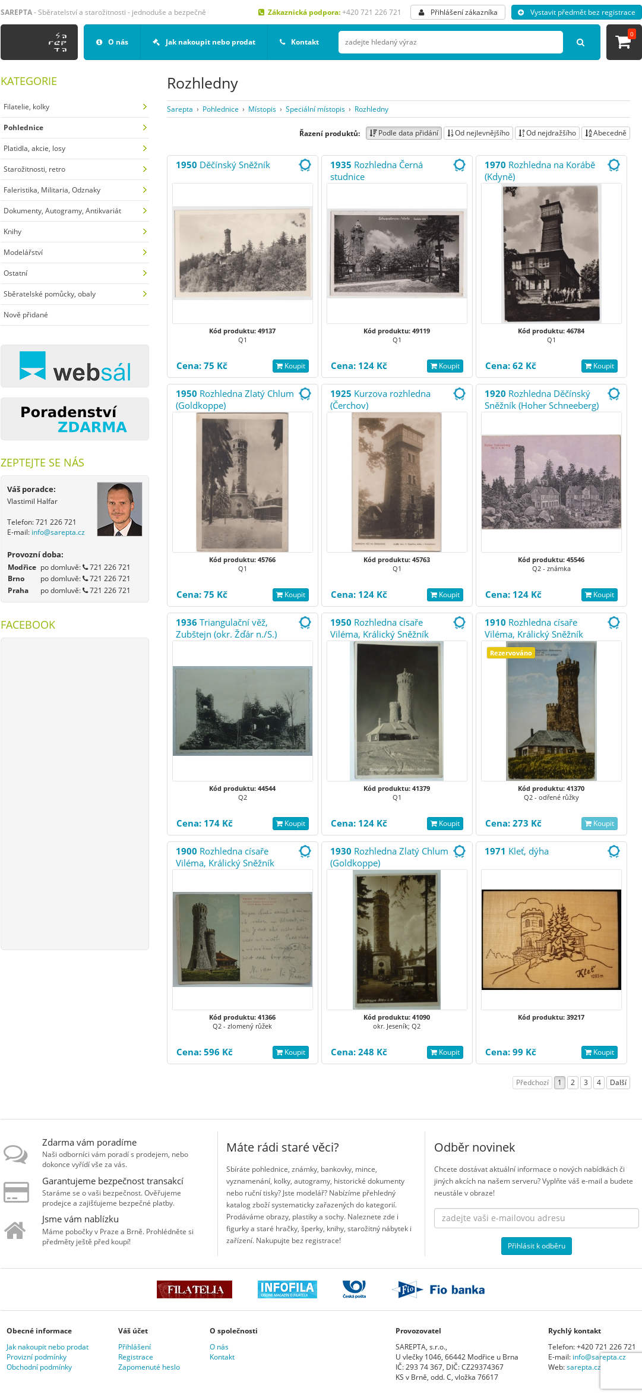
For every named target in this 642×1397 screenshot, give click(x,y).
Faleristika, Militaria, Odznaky (52, 190)
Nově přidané (26, 315)
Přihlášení (134, 1347)
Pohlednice (221, 109)
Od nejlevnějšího (478, 133)
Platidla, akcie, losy (34, 148)
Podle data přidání (403, 133)
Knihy (12, 231)
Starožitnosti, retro (34, 169)
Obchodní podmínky (39, 1367)
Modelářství (23, 252)
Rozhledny (371, 109)
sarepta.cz (584, 1367)
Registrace (135, 1357)
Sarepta (180, 109)
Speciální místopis (315, 109)
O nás (112, 42)
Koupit (290, 366)
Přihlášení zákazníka (458, 12)
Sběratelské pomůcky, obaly (50, 294)
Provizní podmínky (37, 1357)
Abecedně (606, 133)
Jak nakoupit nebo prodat (204, 42)
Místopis (262, 109)
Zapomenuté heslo (149, 1367)
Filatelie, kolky (26, 107)
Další (618, 1082)
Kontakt (299, 42)
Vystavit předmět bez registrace (576, 12)
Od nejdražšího (547, 133)
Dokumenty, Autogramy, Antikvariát (62, 211)
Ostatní (15, 273)
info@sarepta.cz (58, 532)
